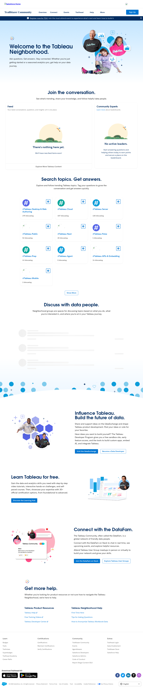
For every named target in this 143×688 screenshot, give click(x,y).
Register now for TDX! (39, 18)
